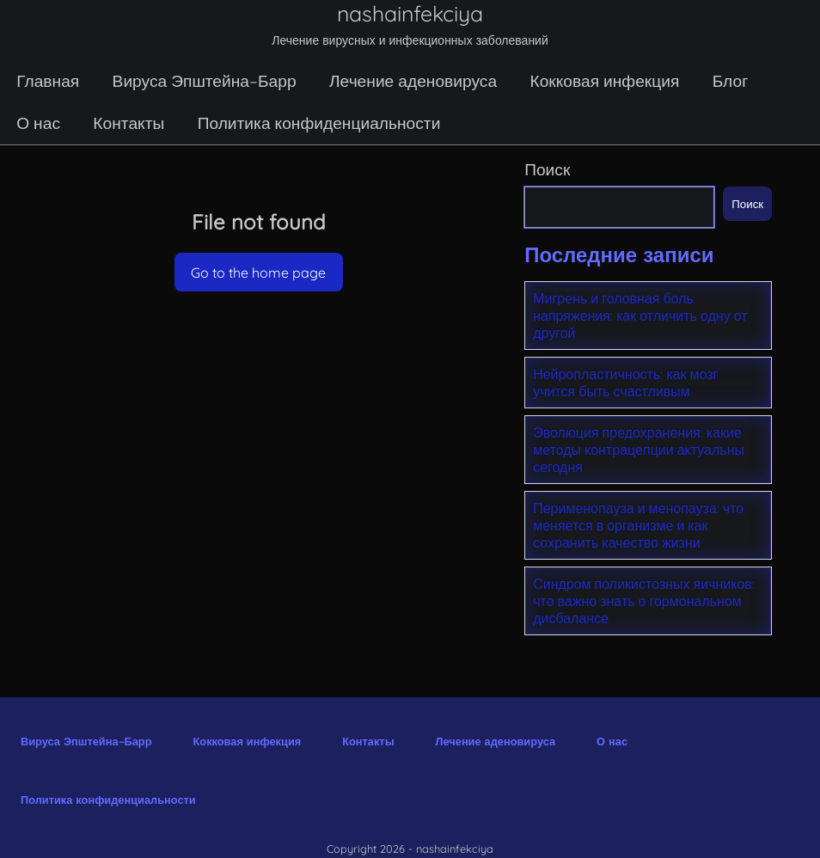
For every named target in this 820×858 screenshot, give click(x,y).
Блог (730, 80)
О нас (38, 123)
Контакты (128, 123)
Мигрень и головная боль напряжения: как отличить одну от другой (640, 315)
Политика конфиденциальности (319, 123)
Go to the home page (258, 272)
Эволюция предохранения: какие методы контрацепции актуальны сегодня (638, 449)
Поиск (547, 169)
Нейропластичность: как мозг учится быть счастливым (625, 382)
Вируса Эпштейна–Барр (205, 80)
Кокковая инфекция (604, 80)
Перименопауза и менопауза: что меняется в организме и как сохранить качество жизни (638, 525)
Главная (47, 80)
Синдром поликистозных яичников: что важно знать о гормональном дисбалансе (644, 601)
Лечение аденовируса (413, 80)
